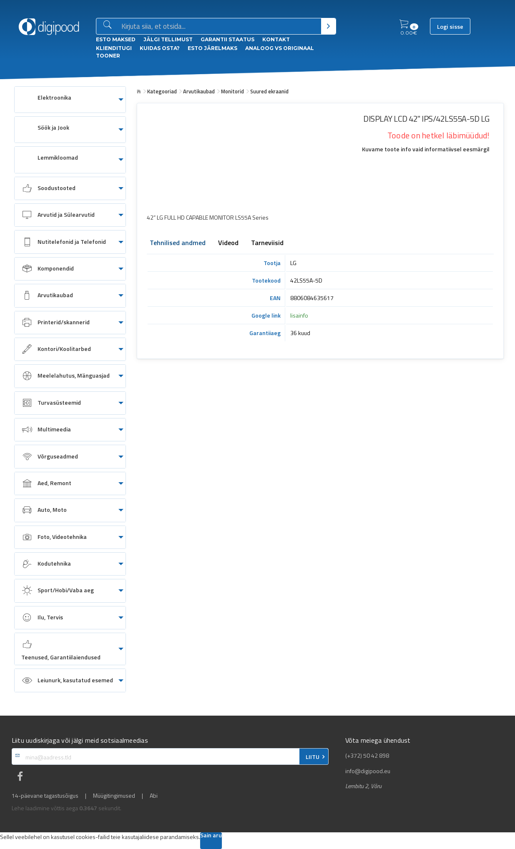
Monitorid (232, 91)
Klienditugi (114, 48)
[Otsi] (328, 26)
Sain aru (211, 835)
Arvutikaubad (199, 91)
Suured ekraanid (269, 91)
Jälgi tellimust (168, 39)
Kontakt (276, 39)
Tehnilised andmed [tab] (178, 243)
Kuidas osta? (160, 48)
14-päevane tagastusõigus (45, 796)
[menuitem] (70, 99)
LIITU (312, 756)
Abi (154, 796)
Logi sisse (450, 26)
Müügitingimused (114, 796)
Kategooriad (162, 91)
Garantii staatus (227, 39)
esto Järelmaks (212, 48)
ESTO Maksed (116, 39)
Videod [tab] (228, 243)
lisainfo (299, 315)
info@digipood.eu (367, 771)
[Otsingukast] (219, 26)
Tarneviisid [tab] (267, 243)
